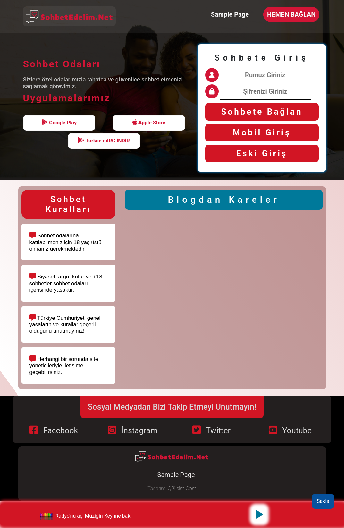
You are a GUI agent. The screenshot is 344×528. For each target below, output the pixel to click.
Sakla (323, 501)
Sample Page (230, 14)
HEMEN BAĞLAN (291, 14)
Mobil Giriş (262, 132)
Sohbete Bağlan (262, 111)
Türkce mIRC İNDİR (104, 140)
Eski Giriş (262, 153)
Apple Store (148, 122)
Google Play (59, 122)
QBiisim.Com (182, 488)
